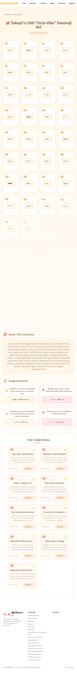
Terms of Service (33, 615)
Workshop (61, 3)
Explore (52, 3)
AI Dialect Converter (35, 637)
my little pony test (35, 657)
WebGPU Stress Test (35, 648)
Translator (43, 3)
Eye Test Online (34, 643)
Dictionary (31, 627)
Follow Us (55, 612)
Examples (31, 621)
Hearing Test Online (35, 646)
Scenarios (31, 624)
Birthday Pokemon (35, 654)
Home (24, 3)
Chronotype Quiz (34, 660)
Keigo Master (33, 640)
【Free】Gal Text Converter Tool (37, 633)
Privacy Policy (32, 618)
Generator (32, 3)
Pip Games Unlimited (36, 651)
